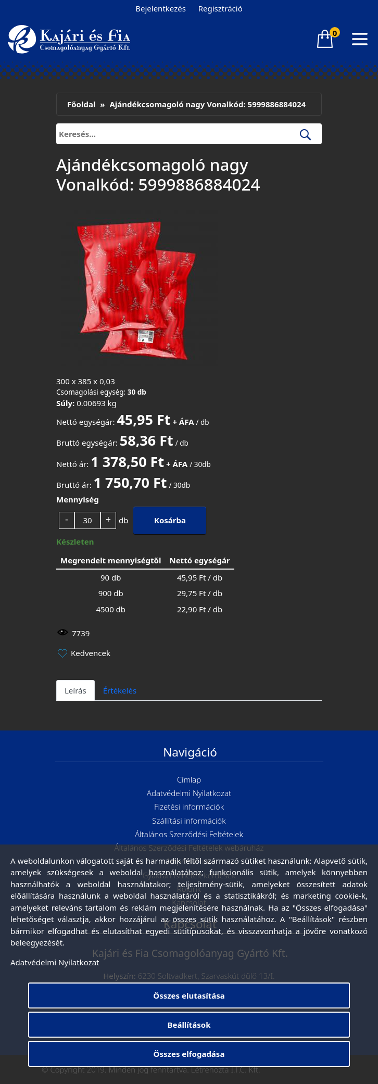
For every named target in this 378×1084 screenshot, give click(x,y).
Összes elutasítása (188, 995)
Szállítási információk (188, 820)
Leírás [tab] (75, 690)
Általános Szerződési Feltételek (189, 834)
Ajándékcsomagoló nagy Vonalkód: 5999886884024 (207, 104)
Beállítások (188, 1024)
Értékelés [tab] (119, 690)
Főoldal (81, 104)
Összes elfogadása (189, 1054)
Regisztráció (220, 8)
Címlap (189, 779)
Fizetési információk (189, 806)
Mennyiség (77, 499)
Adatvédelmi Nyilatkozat (189, 793)
